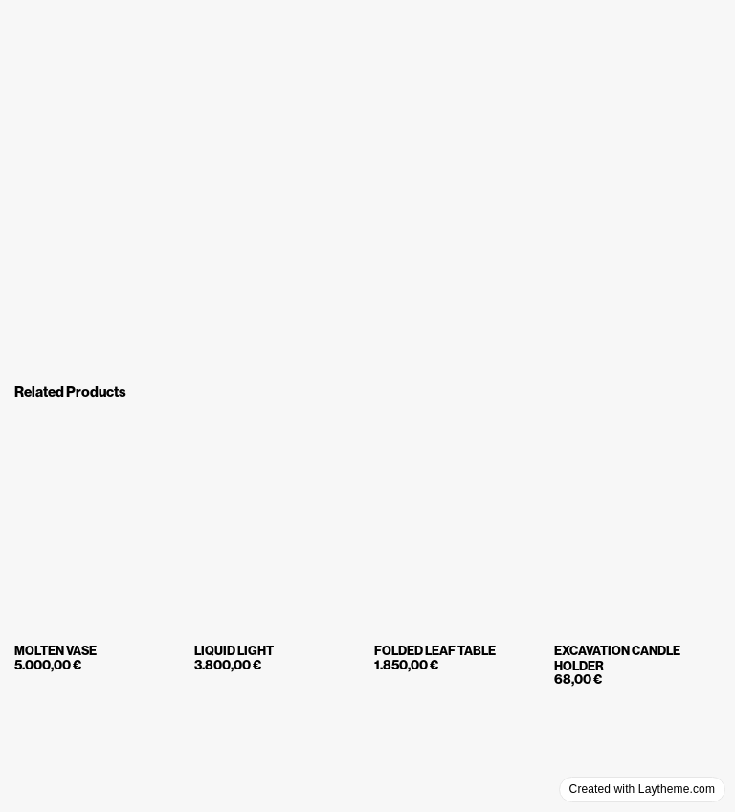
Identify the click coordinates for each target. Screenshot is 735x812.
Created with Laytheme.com (642, 789)
